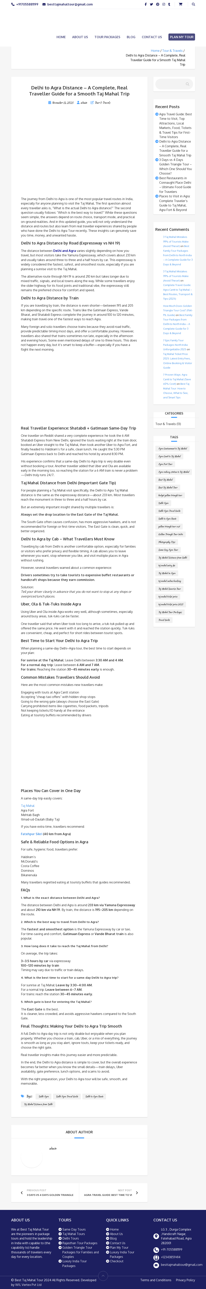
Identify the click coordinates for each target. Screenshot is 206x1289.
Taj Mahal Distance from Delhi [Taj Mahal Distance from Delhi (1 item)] (172, 557)
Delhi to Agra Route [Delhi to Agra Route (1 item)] (167, 518)
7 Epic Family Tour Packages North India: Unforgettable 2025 (175, 345)
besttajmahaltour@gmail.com (70, 4)
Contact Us (152, 37)
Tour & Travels (172, 51)
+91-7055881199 (171, 1249)
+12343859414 (170, 1257)
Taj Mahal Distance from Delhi (38, 1104)
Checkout (116, 1261)
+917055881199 (27, 4)
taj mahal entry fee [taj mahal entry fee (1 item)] (166, 565)
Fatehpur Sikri (31, 834)
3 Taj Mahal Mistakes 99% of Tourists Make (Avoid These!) (176, 241)
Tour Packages (107, 37)
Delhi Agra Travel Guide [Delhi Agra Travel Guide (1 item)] (169, 511)
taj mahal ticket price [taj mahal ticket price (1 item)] (167, 596)
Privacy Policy (185, 1280)
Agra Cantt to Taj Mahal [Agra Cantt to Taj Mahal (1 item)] (169, 456)
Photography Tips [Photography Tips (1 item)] (166, 542)
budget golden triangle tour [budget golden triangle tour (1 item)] (170, 495)
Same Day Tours (74, 1229)
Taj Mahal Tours (73, 1234)
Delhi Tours (70, 1238)
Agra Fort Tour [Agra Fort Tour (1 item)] (165, 464)
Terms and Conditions (155, 1280)
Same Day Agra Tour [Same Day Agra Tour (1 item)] (168, 549)
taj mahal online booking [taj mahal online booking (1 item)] (169, 581)
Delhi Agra (44, 1096)
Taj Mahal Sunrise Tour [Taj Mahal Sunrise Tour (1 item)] (169, 588)
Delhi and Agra (64, 251)
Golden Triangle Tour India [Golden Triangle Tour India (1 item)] (170, 534)
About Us (80, 37)
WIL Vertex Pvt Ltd (28, 1285)
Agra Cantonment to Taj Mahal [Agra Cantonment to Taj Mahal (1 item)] (172, 448)
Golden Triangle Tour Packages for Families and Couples (80, 1252)
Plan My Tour (181, 37)
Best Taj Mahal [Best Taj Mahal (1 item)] (165, 479)
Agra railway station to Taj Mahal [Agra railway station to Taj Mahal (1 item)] (173, 472)
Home (61, 37)
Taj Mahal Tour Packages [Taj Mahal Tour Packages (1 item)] (170, 612)
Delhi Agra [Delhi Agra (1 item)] (163, 503)
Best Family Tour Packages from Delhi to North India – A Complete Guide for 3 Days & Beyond (178, 255)
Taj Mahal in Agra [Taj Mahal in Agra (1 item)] (166, 573)
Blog (131, 37)
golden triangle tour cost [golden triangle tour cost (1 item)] (169, 526)
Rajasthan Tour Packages (79, 1243)
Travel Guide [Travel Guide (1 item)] (164, 620)
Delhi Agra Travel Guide (67, 1096)
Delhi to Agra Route (94, 1096)
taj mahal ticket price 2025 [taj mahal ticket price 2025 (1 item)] (170, 604)
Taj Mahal (27, 806)
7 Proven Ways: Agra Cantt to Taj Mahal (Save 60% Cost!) (177, 379)
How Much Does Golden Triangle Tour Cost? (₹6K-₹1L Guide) (178, 310)
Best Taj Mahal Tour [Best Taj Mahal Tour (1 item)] (167, 487)
